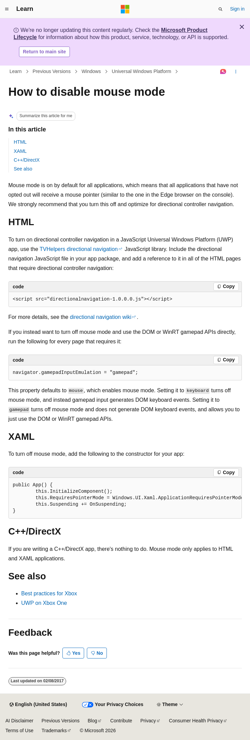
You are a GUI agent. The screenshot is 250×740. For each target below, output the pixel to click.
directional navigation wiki (100, 317)
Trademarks (53, 730)
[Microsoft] (125, 9)
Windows (91, 71)
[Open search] (220, 9)
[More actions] (236, 71)
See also (23, 169)
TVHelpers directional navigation (79, 249)
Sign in (237, 9)
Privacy (148, 720)
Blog (92, 720)
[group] (125, 498)
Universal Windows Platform (141, 71)
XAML (20, 151)
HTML (20, 142)
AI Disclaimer (19, 720)
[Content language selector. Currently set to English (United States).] (38, 704)
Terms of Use (19, 730)
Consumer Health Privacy (196, 720)
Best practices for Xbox (49, 593)
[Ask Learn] (223, 71)
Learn (15, 71)
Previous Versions (52, 71)
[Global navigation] (7, 9)
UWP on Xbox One (44, 603)
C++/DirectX (27, 160)
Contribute (121, 720)
